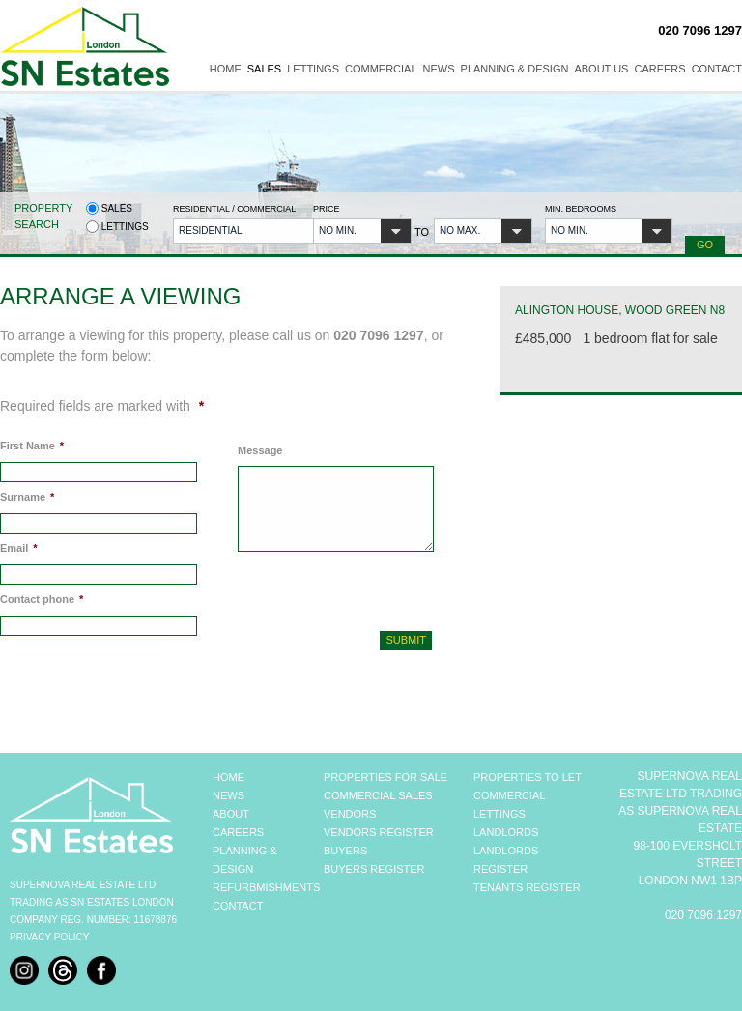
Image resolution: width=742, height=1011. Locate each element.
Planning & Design (515, 68)
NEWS (228, 795)
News (439, 68)
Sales (264, 68)
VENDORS (350, 814)
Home (226, 68)
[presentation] (340, 589)
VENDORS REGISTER (379, 832)
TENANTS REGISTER (527, 887)
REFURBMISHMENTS (266, 887)
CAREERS (238, 832)
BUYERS (345, 850)
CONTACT (238, 905)
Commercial (381, 68)
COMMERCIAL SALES (378, 795)
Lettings (313, 68)
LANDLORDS (505, 832)
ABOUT (231, 814)
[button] (236, 231)
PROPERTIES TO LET (527, 777)
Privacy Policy (49, 937)
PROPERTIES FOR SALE (385, 777)
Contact (717, 68)
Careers (659, 68)
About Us (601, 68)
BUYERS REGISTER (374, 869)
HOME (228, 777)
